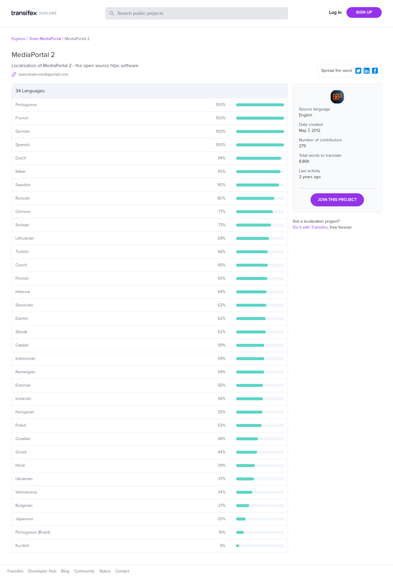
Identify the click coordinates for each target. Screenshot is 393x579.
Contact (122, 571)
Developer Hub (42, 571)
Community (84, 571)
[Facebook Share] (375, 71)
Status (105, 571)
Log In (335, 12)
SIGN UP (364, 12)
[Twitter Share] (358, 71)
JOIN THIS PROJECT (337, 199)
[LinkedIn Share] (366, 71)
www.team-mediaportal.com (43, 74)
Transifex (15, 571)
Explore (19, 38)
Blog (65, 571)
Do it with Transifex (310, 227)
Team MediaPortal (45, 38)
